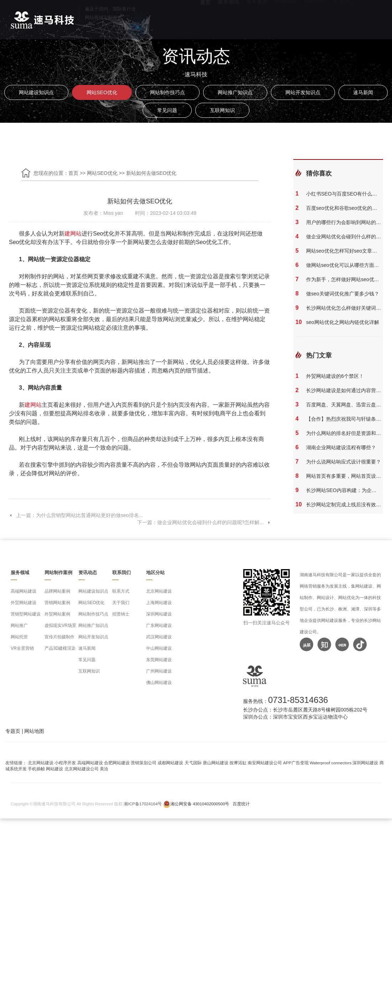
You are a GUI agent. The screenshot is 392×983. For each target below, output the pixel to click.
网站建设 (54, 768)
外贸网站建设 (23, 602)
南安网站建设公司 (265, 762)
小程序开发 (65, 762)
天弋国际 (193, 762)
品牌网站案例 (57, 591)
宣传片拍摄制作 (59, 636)
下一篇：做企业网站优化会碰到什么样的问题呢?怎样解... (204, 522)
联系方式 (120, 591)
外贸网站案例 (57, 614)
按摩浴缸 (238, 762)
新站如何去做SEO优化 (151, 173)
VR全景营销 (22, 648)
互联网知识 (222, 110)
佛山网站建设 (159, 682)
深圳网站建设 (159, 614)
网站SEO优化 (102, 92)
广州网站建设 (159, 671)
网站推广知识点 (235, 92)
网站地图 (34, 731)
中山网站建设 (159, 648)
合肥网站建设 (117, 762)
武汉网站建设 (159, 636)
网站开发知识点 (302, 92)
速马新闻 (363, 92)
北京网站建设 (159, 591)
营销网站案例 (57, 602)
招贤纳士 (120, 614)
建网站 (73, 233)
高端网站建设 (23, 591)
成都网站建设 (170, 762)
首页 (205, 18)
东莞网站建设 (159, 659)
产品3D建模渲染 (60, 648)
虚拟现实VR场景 (60, 625)
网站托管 (19, 636)
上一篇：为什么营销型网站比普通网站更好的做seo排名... (76, 515)
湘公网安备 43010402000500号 (199, 803)
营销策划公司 (143, 762)
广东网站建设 (159, 625)
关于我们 (120, 602)
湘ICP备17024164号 (143, 803)
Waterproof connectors (331, 762)
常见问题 (167, 110)
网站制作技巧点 (167, 92)
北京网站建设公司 (82, 768)
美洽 (104, 768)
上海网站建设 (159, 602)
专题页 (12, 731)
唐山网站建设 (215, 762)
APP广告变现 (296, 762)
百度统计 (241, 803)
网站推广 (19, 625)
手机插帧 (36, 768)
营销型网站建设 (26, 614)
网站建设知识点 (36, 92)
